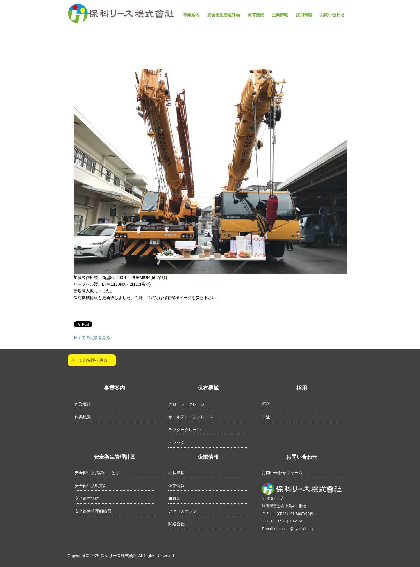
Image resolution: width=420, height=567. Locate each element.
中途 (266, 417)
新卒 (266, 404)
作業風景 (83, 417)
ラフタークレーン (184, 429)
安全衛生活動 (87, 498)
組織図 (174, 498)
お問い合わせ (332, 15)
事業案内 (191, 15)
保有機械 (256, 15)
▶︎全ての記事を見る (92, 337)
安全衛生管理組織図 (93, 511)
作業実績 (83, 404)
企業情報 (280, 15)
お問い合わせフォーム (282, 472)
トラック (176, 442)
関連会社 (176, 524)
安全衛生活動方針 (91, 485)
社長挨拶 (176, 472)
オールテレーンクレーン (190, 417)
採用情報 (304, 15)
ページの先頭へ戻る (89, 360)
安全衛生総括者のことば (97, 472)
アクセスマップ (182, 511)
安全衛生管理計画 (223, 15)
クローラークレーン (186, 404)
